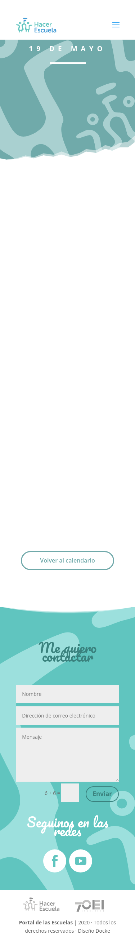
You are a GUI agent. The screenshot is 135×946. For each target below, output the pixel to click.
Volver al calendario (67, 560)
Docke (102, 930)
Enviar (102, 794)
